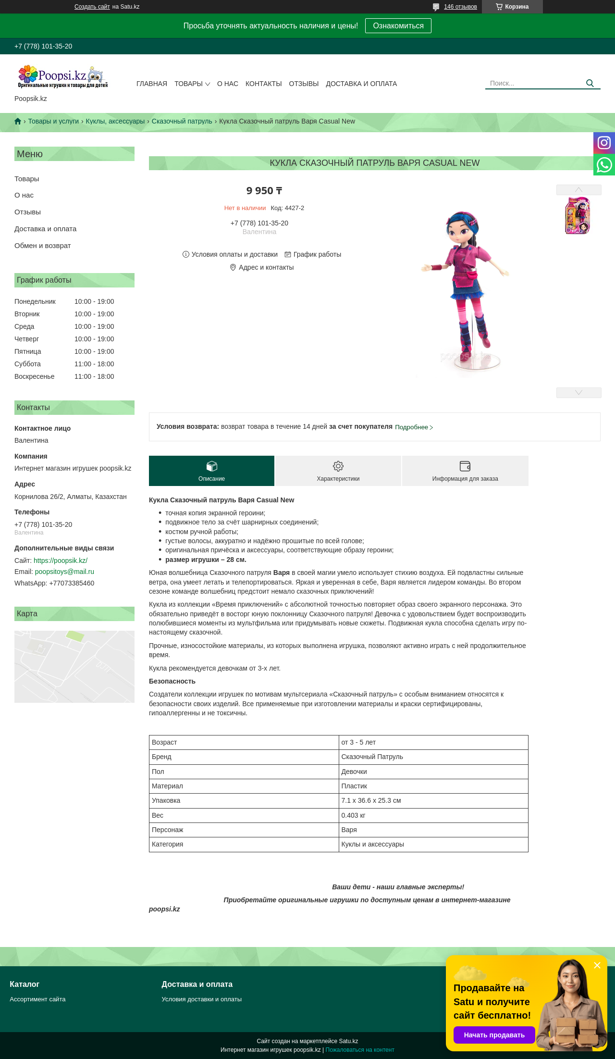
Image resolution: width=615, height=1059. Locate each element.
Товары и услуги (53, 121)
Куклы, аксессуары (115, 121)
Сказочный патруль (182, 121)
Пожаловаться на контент (360, 1050)
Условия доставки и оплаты (202, 999)
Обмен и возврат (42, 245)
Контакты (264, 83)
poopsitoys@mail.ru (64, 571)
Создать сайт (92, 6)
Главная (151, 83)
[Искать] (590, 83)
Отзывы (304, 83)
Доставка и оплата (361, 83)
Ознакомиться (398, 26)
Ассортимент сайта (37, 999)
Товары (188, 83)
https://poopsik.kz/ (60, 560)
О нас (227, 83)
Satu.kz (348, 1041)
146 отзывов (460, 6)
